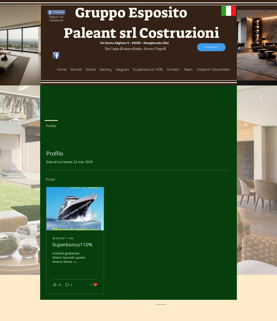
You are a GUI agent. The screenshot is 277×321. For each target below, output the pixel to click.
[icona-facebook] (56, 55)
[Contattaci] (211, 47)
